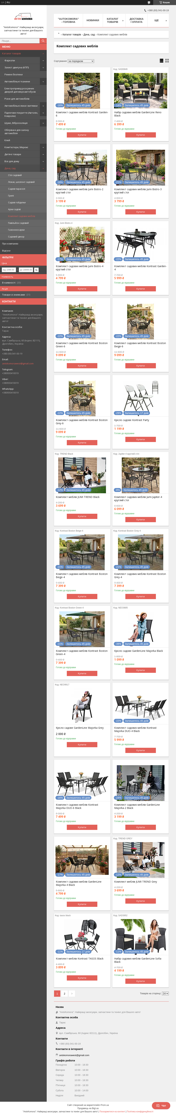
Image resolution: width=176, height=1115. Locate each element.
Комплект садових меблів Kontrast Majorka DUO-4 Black (135, 729)
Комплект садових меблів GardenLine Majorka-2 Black (137, 806)
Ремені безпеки (13, 74)
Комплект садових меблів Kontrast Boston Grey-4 (140, 575)
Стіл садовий (15, 175)
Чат (161, 1105)
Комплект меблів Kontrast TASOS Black (79, 958)
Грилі (11, 195)
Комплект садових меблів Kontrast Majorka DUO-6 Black (77, 806)
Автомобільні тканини (17, 81)
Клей (7, 140)
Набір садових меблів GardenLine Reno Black (137, 114)
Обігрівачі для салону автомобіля (16, 131)
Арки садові (14, 209)
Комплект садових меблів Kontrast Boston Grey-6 (82, 421)
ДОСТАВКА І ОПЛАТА (136, 20)
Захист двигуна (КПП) (16, 67)
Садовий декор (16, 236)
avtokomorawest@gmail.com (18, 363)
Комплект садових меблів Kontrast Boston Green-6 (82, 345)
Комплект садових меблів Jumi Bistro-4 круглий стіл (79, 268)
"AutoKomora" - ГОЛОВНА (68, 20)
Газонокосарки (16, 229)
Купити (82, 134)
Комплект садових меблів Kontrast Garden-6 (82, 114)
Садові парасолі (16, 188)
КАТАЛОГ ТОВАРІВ (113, 20)
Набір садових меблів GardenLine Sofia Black (137, 960)
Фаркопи (9, 60)
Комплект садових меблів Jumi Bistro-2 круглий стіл (79, 191)
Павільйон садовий (18, 223)
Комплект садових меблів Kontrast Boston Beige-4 (82, 575)
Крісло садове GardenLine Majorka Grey (80, 727)
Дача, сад (9, 168)
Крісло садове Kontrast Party (131, 420)
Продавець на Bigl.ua (88, 1108)
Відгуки (6, 250)
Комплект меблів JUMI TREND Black (77, 497)
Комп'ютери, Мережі (16, 147)
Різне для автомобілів (16, 98)
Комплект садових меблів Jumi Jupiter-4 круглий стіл (138, 498)
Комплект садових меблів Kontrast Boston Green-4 (82, 652)
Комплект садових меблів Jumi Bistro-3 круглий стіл (138, 191)
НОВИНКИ (93, 20)
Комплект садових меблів (21, 216)
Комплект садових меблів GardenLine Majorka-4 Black (78, 883)
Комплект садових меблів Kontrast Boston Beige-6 (140, 345)
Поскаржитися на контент (112, 1111)
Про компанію (10, 243)
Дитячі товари (12, 154)
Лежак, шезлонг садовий (21, 182)
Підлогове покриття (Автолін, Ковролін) (21, 114)
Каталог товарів (11, 53)
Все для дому (11, 161)
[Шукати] (43, 40)
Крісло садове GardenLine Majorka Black (138, 650)
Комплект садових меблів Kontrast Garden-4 (140, 268)
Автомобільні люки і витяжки (21, 105)
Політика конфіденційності (140, 1111)
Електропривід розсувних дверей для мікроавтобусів (20, 90)
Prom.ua (105, 1105)
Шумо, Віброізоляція (15, 123)
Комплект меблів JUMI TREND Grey (135, 881)
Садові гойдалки (17, 202)
